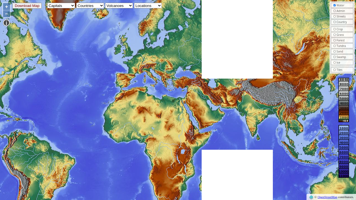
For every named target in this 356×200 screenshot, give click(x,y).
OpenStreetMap (327, 197)
